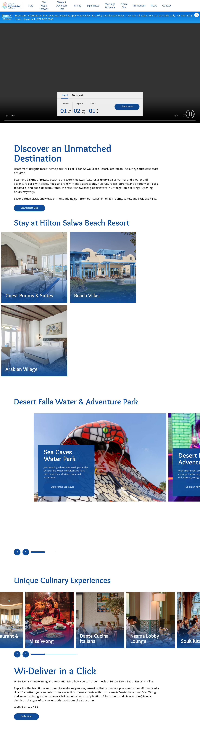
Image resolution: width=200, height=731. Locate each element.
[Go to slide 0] (38, 343)
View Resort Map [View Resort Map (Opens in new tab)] (29, 208)
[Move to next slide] (25, 343)
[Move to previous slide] (17, 343)
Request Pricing (117, 572)
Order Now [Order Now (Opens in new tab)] (26, 508)
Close (196, 15)
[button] (190, 113)
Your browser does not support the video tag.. (100, 73)
